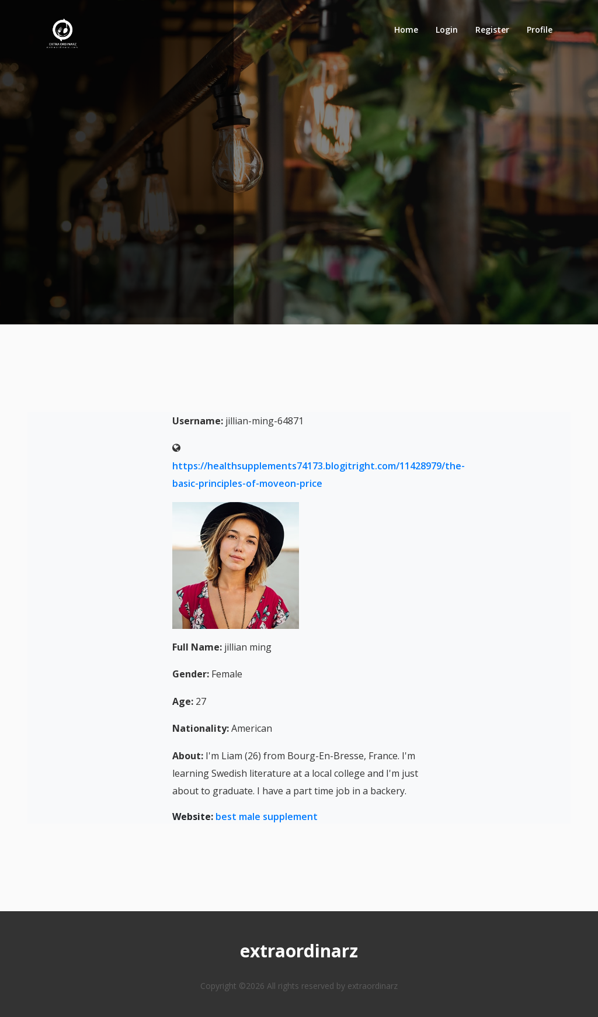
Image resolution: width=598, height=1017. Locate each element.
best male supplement (266, 816)
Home (406, 29)
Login (447, 29)
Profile (539, 29)
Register (492, 29)
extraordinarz (299, 951)
